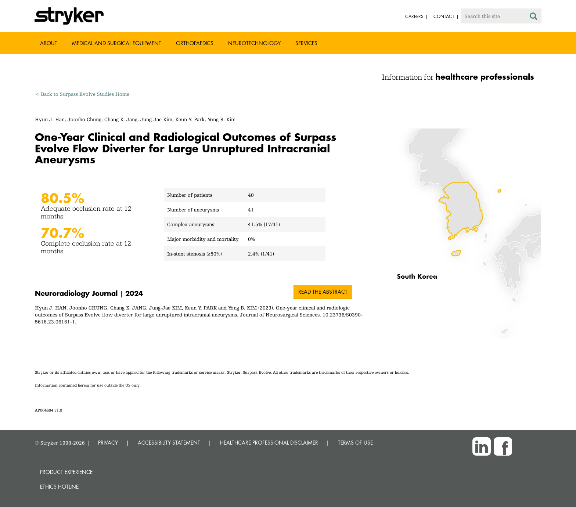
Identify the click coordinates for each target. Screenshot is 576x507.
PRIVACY (108, 442)
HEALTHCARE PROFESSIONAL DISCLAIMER (269, 442)
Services (306, 43)
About (48, 43)
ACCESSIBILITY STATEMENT (169, 442)
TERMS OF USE (355, 442)
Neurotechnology (254, 43)
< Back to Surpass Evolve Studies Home (82, 94)
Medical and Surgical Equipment (116, 43)
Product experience (66, 471)
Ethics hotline (59, 486)
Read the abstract (323, 291)
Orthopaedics (194, 43)
